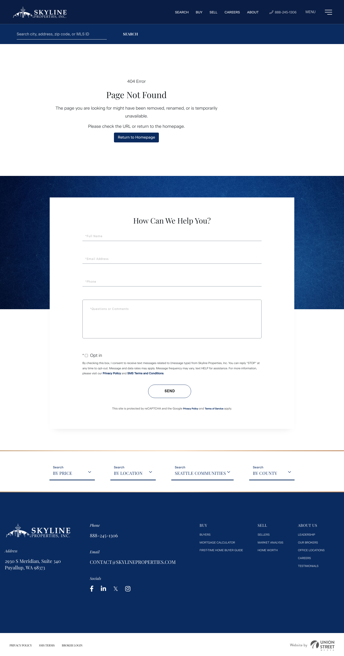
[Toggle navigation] (319, 12)
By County (265, 473)
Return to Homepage (136, 137)
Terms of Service (214, 408)
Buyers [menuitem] (204, 534)
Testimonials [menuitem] (308, 566)
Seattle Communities (200, 473)
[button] (130, 34)
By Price (62, 473)
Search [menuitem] (182, 12)
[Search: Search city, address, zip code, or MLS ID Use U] (62, 34)
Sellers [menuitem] (264, 534)
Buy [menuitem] (199, 12)
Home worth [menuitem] (268, 550)
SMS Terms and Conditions (145, 373)
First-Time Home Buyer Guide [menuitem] (221, 550)
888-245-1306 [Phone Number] (282, 12)
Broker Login (72, 645)
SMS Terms (47, 645)
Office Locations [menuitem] (311, 550)
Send (170, 391)
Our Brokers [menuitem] (308, 542)
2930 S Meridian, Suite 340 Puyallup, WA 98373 (33, 564)
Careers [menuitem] (232, 12)
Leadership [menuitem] (306, 534)
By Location (128, 473)
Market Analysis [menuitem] (270, 542)
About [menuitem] (253, 12)
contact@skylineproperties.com (133, 562)
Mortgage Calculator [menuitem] (217, 542)
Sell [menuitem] (213, 12)
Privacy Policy (112, 373)
